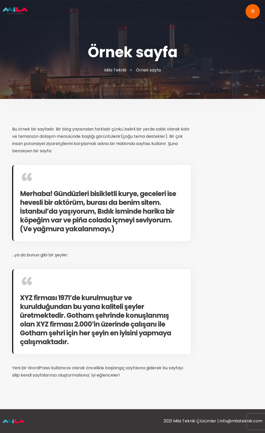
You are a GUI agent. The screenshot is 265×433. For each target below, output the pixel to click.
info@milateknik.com (241, 421)
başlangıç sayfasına (125, 368)
